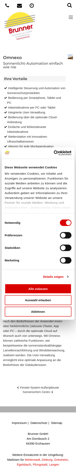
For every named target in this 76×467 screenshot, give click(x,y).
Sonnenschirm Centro (36, 392)
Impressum (19, 423)
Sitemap (56, 423)
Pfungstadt (40, 464)
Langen (54, 464)
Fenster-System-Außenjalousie (39, 387)
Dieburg (47, 459)
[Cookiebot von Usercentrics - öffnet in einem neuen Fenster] (54, 153)
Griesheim (61, 459)
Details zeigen (53, 276)
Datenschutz (38, 423)
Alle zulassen (38, 288)
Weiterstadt (32, 459)
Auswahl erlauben (38, 300)
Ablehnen (38, 311)
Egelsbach (24, 464)
